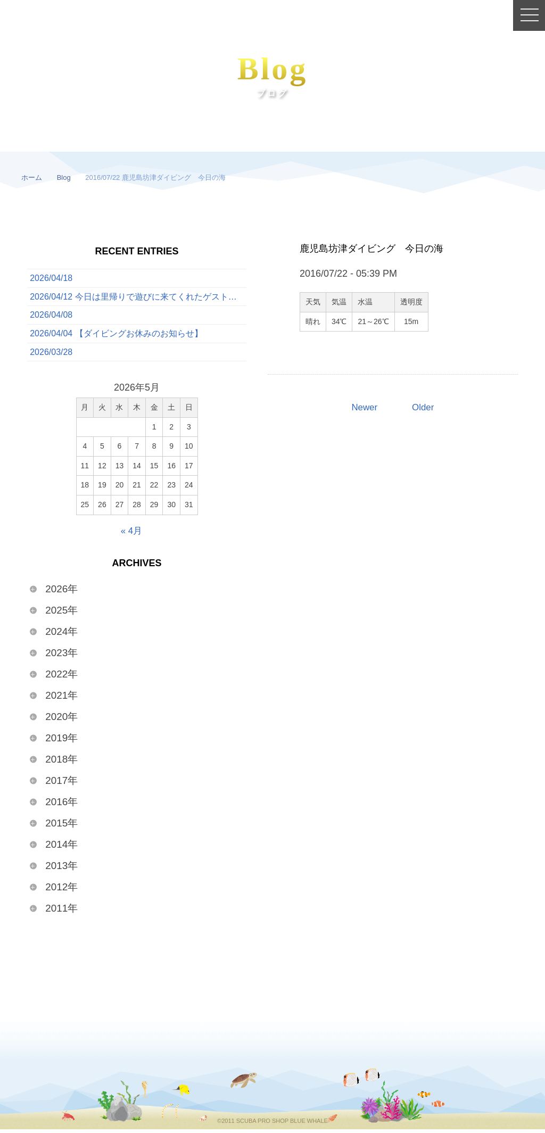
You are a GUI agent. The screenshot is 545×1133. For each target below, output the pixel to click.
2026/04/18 (51, 278)
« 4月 (131, 535)
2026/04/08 (51, 317)
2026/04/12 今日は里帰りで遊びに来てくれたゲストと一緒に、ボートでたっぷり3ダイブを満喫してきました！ (138, 297)
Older (423, 407)
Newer (363, 407)
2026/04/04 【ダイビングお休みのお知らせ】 (116, 336)
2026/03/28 (51, 355)
